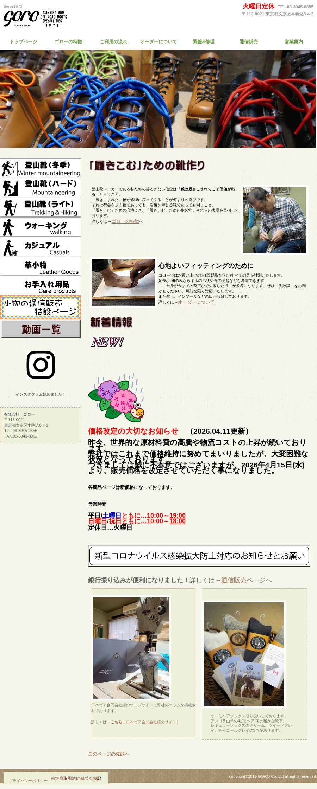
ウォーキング (40, 227)
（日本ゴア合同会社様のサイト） (145, 722)
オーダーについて (196, 302)
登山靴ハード (40, 188)
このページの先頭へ (108, 754)
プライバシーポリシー (28, 780)
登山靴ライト (40, 207)
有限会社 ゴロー (69, 19)
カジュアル (40, 247)
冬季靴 (40, 168)
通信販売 (234, 580)
